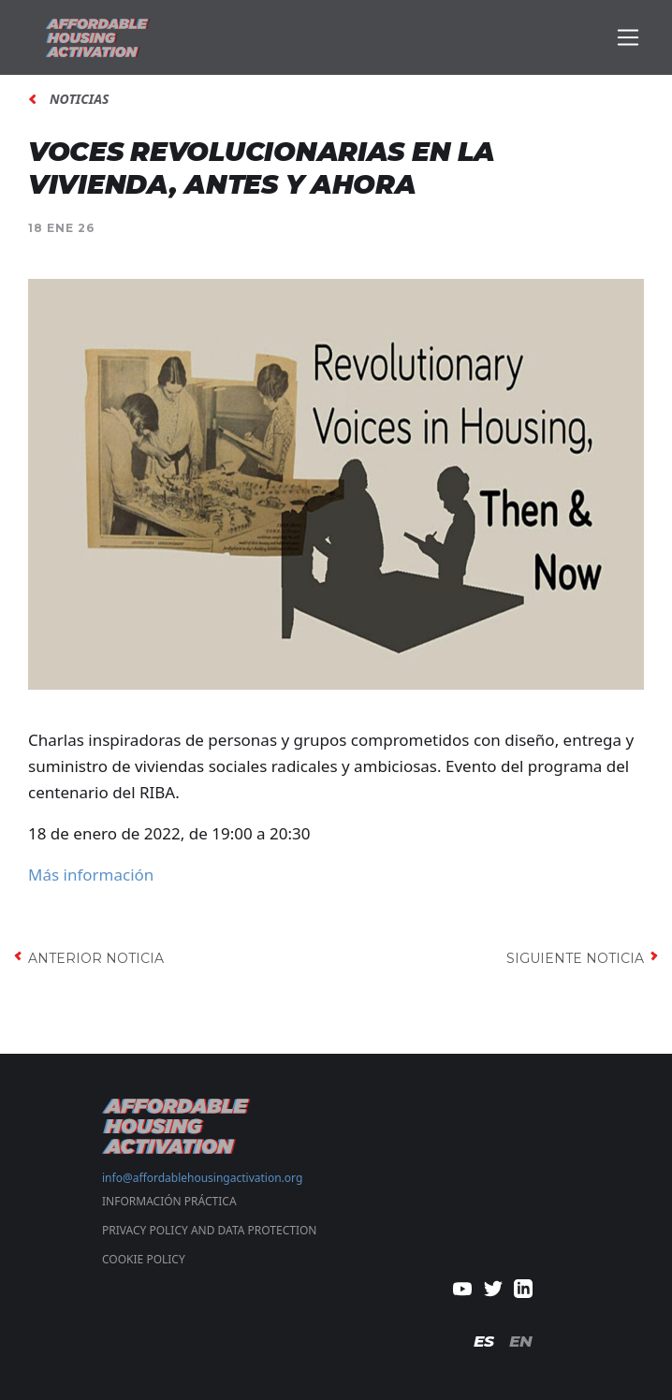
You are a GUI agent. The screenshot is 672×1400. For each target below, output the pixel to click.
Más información (90, 874)
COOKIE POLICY (143, 1259)
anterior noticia (96, 958)
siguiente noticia (575, 958)
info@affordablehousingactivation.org (202, 1178)
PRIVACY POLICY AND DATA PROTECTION (209, 1230)
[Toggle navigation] (628, 38)
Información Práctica (169, 1201)
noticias (79, 99)
